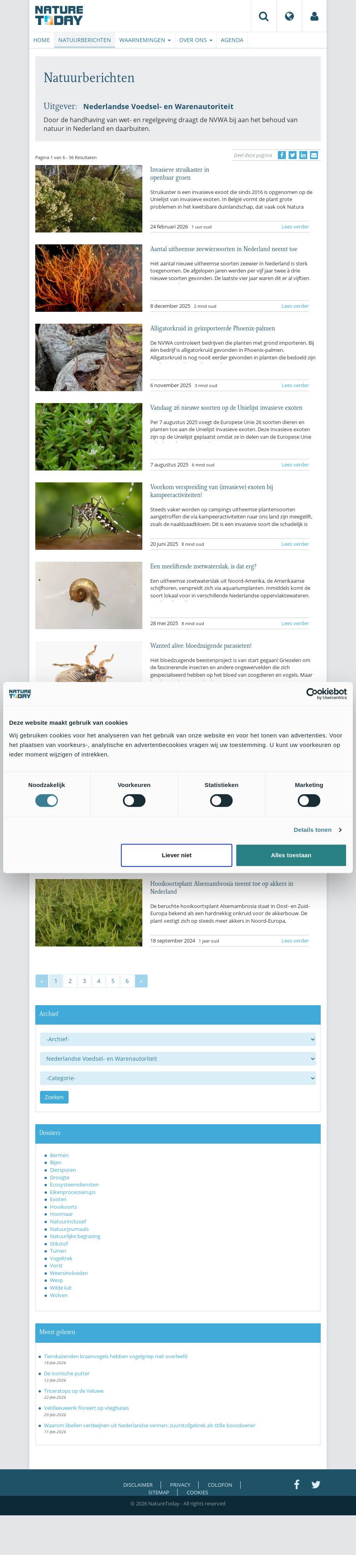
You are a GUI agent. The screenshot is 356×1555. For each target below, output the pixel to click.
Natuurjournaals (69, 1228)
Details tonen (312, 829)
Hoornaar (61, 1213)
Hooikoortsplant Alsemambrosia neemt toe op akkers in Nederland (221, 887)
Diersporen (63, 1169)
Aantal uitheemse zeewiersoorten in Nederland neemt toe (223, 248)
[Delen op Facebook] (282, 155)
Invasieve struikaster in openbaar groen (179, 173)
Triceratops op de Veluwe (73, 1390)
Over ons (195, 40)
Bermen (59, 1155)
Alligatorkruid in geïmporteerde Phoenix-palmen (212, 327)
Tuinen (58, 1250)
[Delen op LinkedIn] (303, 155)
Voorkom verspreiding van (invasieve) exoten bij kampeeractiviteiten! (211, 490)
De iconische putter (67, 1373)
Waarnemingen (145, 40)
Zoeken (54, 1097)
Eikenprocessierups (73, 1192)
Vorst (56, 1265)
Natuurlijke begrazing (75, 1236)
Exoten (58, 1199)
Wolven (59, 1295)
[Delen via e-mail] (314, 155)
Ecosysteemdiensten (74, 1184)
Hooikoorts (63, 1206)
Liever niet (176, 855)
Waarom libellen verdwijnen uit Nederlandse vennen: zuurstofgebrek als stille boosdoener (149, 1425)
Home (41, 40)
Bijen (55, 1162)
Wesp (56, 1280)
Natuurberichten (84, 40)
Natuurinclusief (68, 1221)
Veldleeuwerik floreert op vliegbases (86, 1407)
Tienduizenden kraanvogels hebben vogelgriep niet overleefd (116, 1356)
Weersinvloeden (69, 1273)
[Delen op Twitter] (293, 155)
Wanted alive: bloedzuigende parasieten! (200, 645)
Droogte (59, 1177)
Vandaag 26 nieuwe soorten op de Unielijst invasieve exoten (226, 407)
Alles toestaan (291, 855)
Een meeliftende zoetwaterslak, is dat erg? (203, 565)
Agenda (232, 40)
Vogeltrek (61, 1258)
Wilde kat (61, 1287)
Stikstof (59, 1243)
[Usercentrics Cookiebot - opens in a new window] (312, 694)
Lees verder (295, 226)
